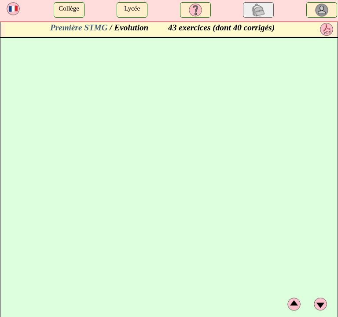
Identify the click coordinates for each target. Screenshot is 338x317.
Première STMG (79, 27)
